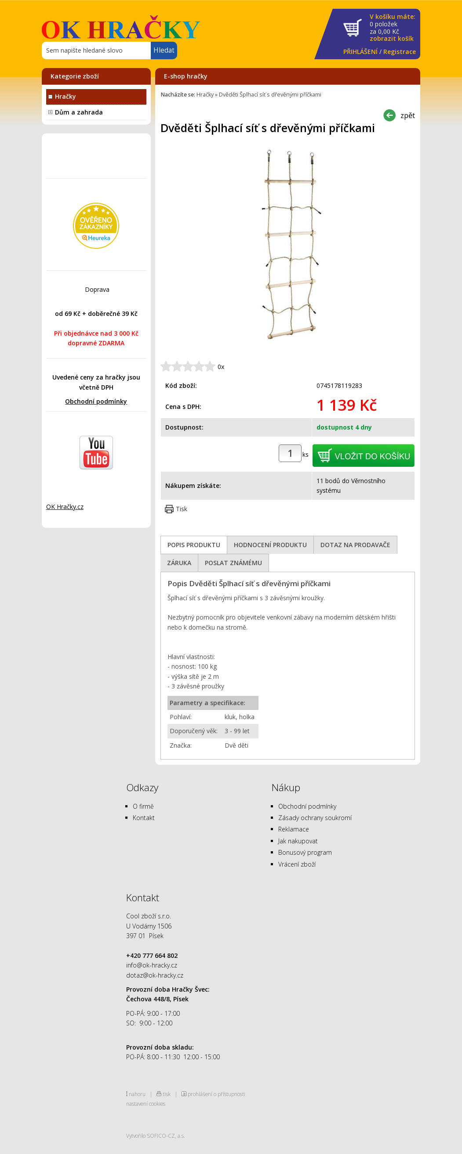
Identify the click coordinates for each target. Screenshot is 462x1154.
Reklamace (293, 829)
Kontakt (144, 818)
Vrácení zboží (297, 864)
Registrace (399, 51)
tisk (167, 1093)
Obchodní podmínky (96, 401)
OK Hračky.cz (65, 506)
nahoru (137, 1093)
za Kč (392, 28)
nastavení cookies (145, 1103)
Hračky (65, 96)
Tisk (181, 509)
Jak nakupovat (298, 841)
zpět (407, 115)
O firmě (143, 806)
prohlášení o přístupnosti (216, 1093)
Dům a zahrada (79, 112)
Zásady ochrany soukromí (315, 818)
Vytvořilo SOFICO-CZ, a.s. (155, 1135)
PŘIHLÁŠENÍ (360, 51)
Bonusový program (305, 852)
